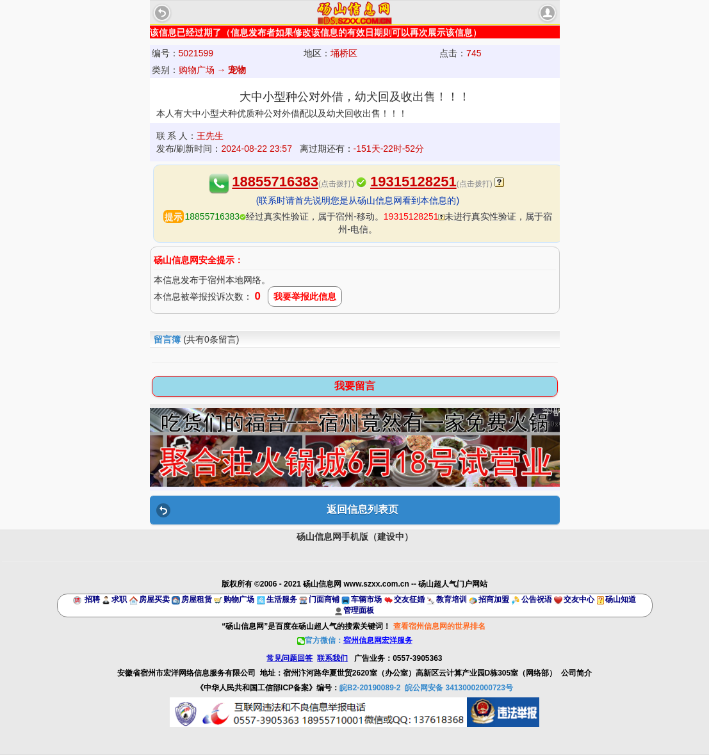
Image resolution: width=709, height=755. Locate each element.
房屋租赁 (196, 599)
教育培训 (451, 599)
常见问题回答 (289, 658)
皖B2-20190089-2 (369, 687)
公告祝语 (536, 599)
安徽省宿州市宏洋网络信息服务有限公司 (186, 673)
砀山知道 (620, 599)
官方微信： (354, 640)
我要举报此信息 (304, 296)
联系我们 (332, 658)
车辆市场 (366, 599)
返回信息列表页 (362, 509)
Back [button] (162, 13)
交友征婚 (409, 599)
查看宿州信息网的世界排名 (439, 626)
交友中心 (579, 599)
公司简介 (576, 673)
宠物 (237, 70)
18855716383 (275, 182)
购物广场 (239, 599)
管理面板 (358, 610)
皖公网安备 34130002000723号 (459, 687)
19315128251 (413, 182)
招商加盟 (493, 599)
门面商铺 (324, 599)
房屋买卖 (154, 599)
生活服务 (281, 599)
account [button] (548, 13)
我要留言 (354, 385)
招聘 (92, 599)
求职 (119, 599)
